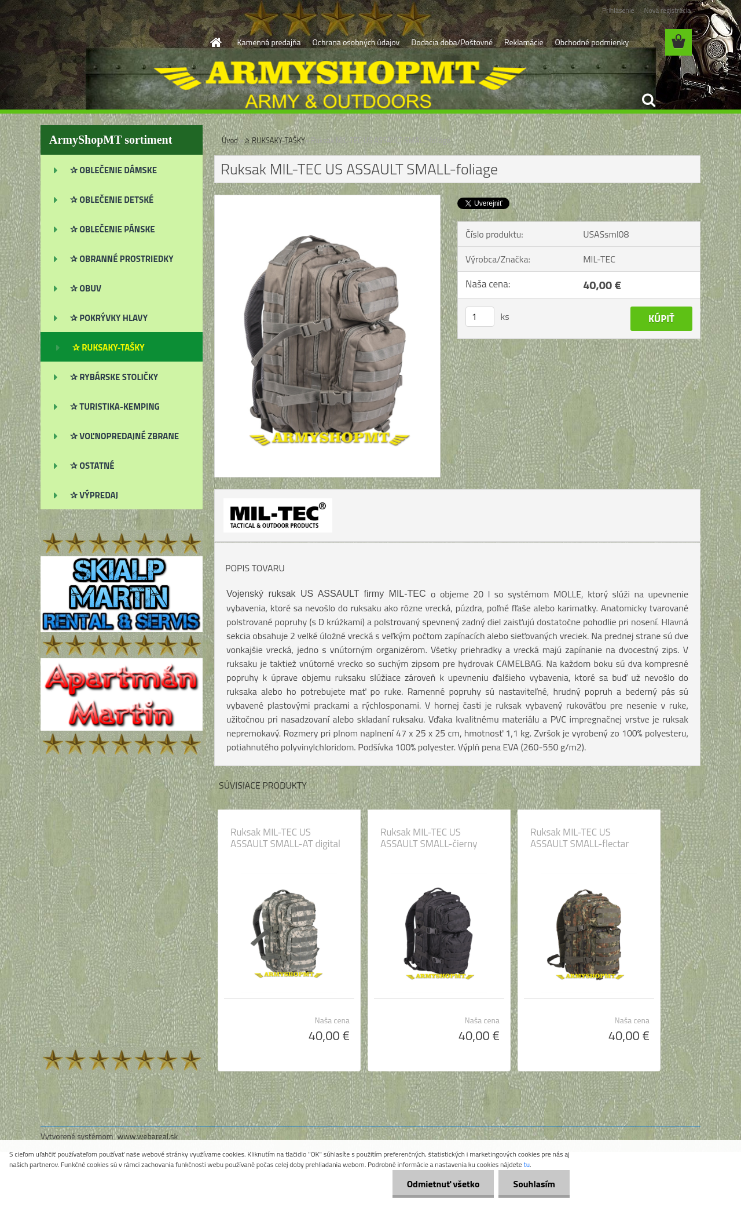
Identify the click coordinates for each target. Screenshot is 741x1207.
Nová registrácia (667, 10)
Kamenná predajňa (269, 42)
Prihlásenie (618, 10)
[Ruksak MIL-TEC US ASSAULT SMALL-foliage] (327, 200)
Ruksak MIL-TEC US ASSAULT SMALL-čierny (428, 837)
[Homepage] (215, 42)
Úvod (230, 140)
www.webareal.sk (148, 1136)
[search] (648, 100)
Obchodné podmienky (592, 42)
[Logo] (120, 43)
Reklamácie (523, 42)
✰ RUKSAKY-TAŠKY (274, 140)
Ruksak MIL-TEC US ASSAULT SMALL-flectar (579, 837)
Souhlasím (534, 1184)
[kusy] (479, 317)
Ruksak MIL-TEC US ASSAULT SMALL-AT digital (285, 837)
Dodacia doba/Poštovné (452, 42)
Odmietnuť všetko (443, 1184)
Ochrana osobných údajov (356, 42)
